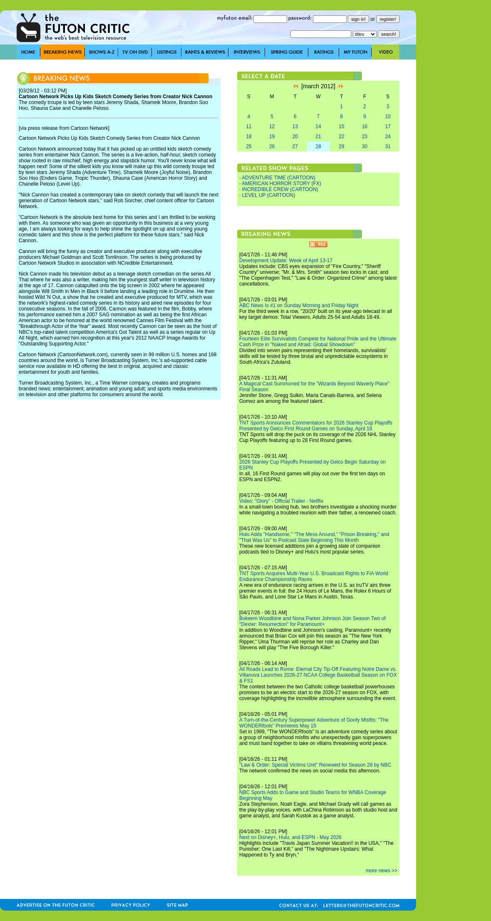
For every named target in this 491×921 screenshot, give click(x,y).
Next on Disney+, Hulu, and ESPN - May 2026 (290, 837)
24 (387, 136)
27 (295, 146)
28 (318, 146)
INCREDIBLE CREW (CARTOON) (280, 189)
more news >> (381, 871)
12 (272, 126)
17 (387, 126)
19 (272, 136)
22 (341, 136)
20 (295, 136)
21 (318, 136)
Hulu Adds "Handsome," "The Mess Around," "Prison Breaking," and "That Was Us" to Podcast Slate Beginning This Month (314, 537)
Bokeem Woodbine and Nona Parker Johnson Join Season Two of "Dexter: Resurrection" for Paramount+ (312, 621)
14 (318, 126)
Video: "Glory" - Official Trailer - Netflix (281, 501)
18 (248, 136)
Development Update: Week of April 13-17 (285, 260)
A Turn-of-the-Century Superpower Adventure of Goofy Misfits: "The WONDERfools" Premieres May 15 (313, 723)
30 (364, 146)
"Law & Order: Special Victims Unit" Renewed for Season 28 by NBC (315, 765)
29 (341, 146)
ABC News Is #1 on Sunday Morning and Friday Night (298, 305)
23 (364, 136)
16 (364, 126)
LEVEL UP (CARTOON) (268, 195)
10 (387, 116)
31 (387, 146)
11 (248, 126)
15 (341, 126)
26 (272, 146)
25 (248, 146)
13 (295, 126)
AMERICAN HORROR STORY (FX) (281, 183)
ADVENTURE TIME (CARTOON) (278, 178)
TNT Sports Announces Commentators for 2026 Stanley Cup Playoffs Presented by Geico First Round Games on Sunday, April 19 (315, 426)
